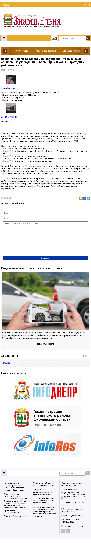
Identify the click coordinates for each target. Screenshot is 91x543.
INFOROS (65, 526)
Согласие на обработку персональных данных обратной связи (43, 504)
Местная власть (20, 51)
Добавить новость (45, 348)
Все (85, 359)
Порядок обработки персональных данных (43, 488)
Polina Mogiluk (8, 88)
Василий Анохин (9, 117)
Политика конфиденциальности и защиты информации (43, 496)
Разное (6, 367)
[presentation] (23, 254)
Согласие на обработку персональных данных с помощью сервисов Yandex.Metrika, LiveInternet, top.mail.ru (45, 515)
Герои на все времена (45, 51)
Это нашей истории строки (76, 51)
